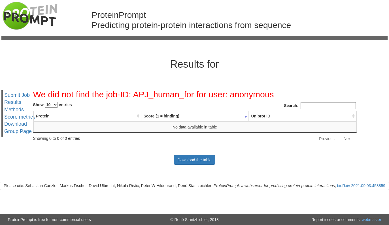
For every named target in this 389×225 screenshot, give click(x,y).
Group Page (18, 131)
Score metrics (19, 117)
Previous (326, 138)
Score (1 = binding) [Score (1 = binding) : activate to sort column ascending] (161, 116)
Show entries (52, 105)
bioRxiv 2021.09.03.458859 (361, 185)
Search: (320, 105)
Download (15, 124)
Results (12, 102)
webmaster (371, 219)
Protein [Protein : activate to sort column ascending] (43, 116)
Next (348, 138)
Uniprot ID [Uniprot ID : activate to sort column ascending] (261, 116)
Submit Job (17, 95)
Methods (14, 109)
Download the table (195, 160)
